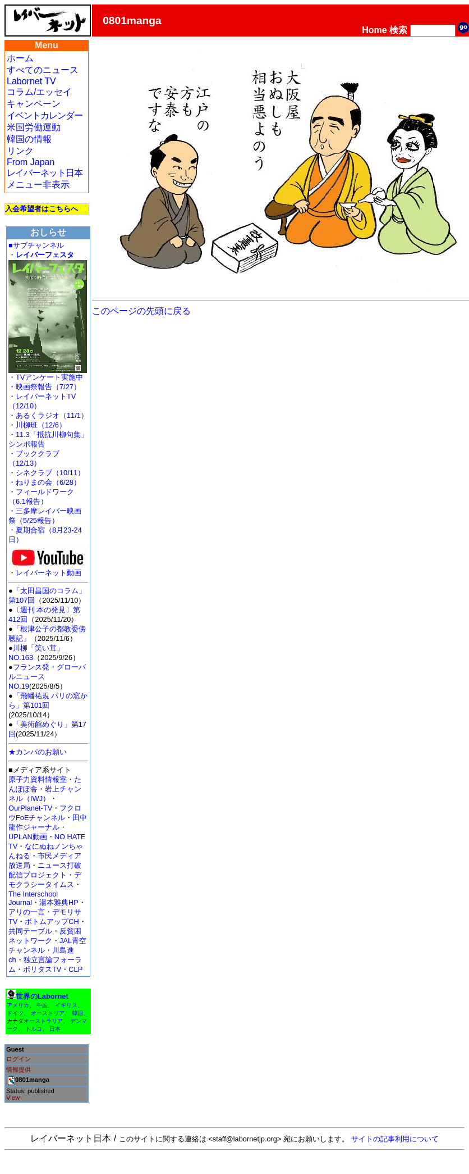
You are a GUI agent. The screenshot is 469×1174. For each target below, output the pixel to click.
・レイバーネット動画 (47, 569)
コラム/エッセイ (39, 92)
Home (374, 30)
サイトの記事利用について (395, 1139)
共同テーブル (30, 931)
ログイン (18, 1058)
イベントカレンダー (44, 115)
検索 (398, 30)
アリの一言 (26, 912)
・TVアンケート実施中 (45, 377)
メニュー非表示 (38, 184)
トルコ (33, 1029)
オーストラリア (43, 1021)
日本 (55, 1029)
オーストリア (48, 1013)
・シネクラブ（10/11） (46, 472)
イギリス (66, 1005)
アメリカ (18, 1005)
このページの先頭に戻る (141, 311)
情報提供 (18, 1069)
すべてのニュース (43, 70)
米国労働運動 (34, 127)
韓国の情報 (29, 139)
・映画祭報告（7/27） (44, 387)
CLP (75, 969)
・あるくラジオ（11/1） (48, 415)
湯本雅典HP (59, 902)
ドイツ (15, 1013)
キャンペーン (34, 103)
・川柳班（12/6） (37, 425)
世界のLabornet (42, 996)
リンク (20, 151)
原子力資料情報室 (37, 779)
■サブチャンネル (36, 245)
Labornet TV (31, 81)
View (13, 1097)
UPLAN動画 (27, 836)
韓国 (77, 1013)
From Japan (30, 162)
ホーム (20, 58)
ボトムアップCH (52, 921)
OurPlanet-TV (30, 808)
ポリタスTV (42, 969)
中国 (42, 1005)
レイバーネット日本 (44, 173)
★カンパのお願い (37, 752)
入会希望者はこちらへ (41, 208)
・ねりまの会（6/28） (44, 482)
